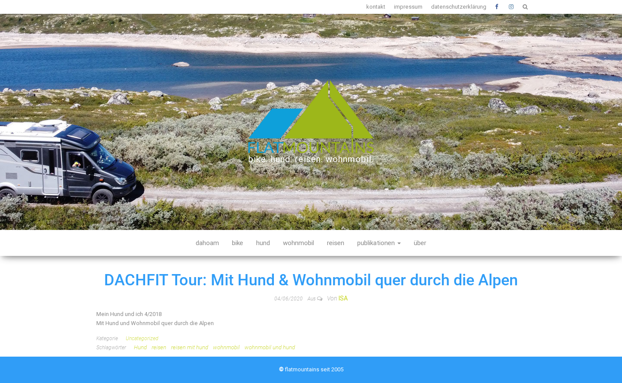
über (420, 243)
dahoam (207, 243)
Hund (140, 347)
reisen (335, 243)
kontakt (375, 6)
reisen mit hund (189, 347)
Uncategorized (142, 338)
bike (237, 243)
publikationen (379, 243)
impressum (408, 6)
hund (263, 243)
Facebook (498, 7)
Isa (343, 298)
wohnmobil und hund (269, 347)
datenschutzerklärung (458, 6)
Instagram (511, 7)
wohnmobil (298, 243)
